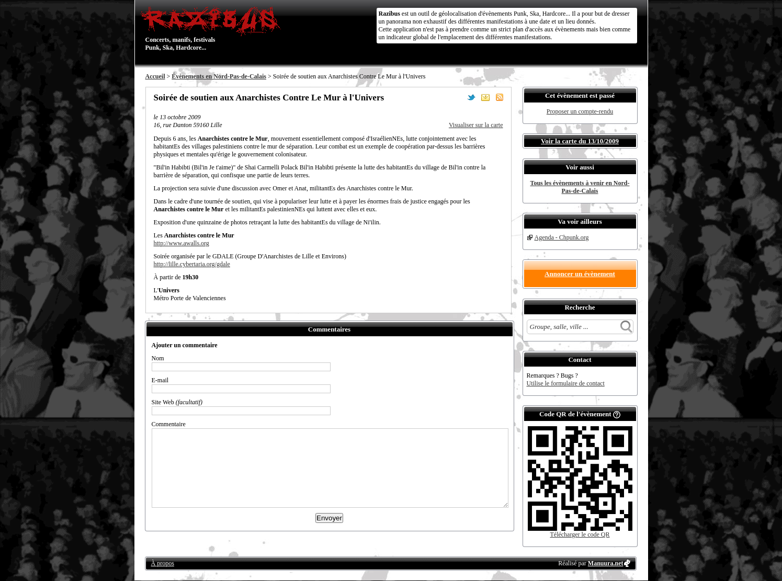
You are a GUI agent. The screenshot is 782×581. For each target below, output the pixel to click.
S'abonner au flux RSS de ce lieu (499, 97)
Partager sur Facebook (457, 97)
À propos (162, 563)
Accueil (155, 76)
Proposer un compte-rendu (580, 111)
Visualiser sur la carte (476, 125)
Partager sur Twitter (471, 97)
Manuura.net (606, 563)
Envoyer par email (485, 97)
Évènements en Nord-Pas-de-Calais (219, 76)
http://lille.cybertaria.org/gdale (192, 264)
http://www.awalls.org (181, 243)
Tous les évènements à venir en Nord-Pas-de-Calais (580, 187)
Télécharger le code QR (579, 534)
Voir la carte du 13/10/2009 (580, 141)
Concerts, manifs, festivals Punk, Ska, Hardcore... (213, 28)
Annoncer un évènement (580, 274)
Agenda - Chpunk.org (562, 237)
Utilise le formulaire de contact (566, 383)
